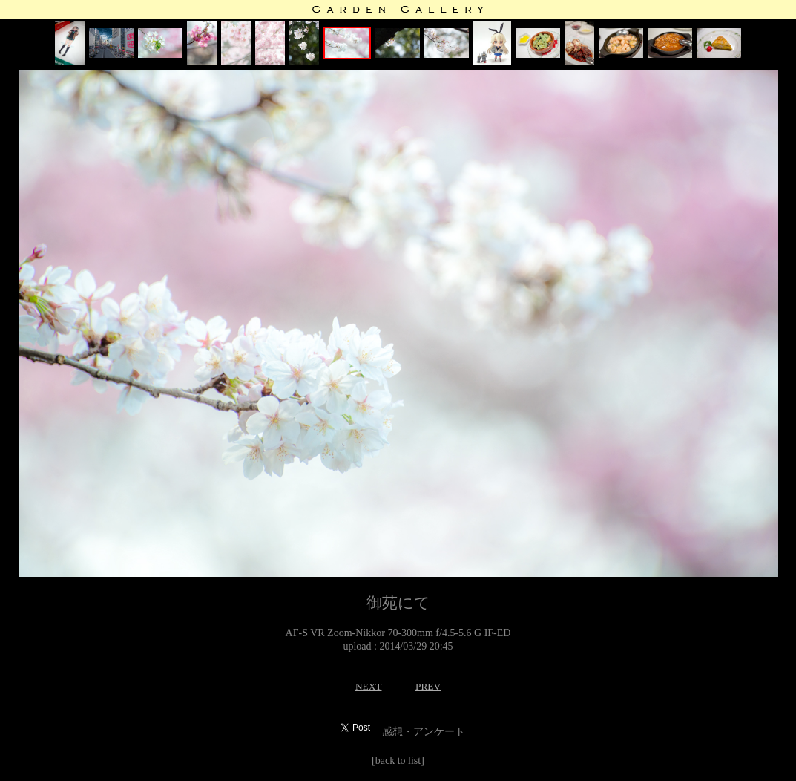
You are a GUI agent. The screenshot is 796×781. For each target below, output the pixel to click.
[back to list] (398, 760)
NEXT (368, 686)
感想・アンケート (423, 731)
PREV (428, 686)
